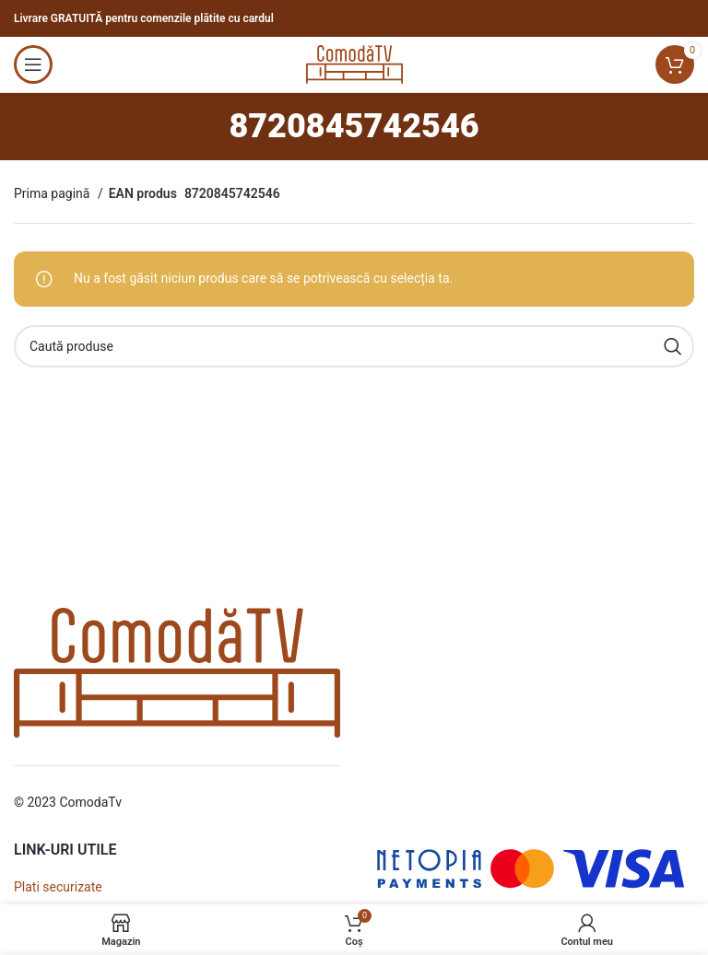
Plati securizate (58, 886)
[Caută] (354, 346)
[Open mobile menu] (33, 64)
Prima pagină (53, 193)
